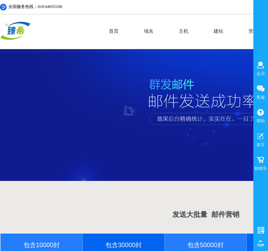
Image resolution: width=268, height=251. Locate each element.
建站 (218, 31)
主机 (183, 31)
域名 (149, 31)
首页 (114, 31)
